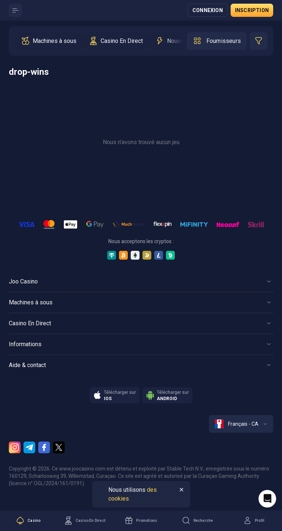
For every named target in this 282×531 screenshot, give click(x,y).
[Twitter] (59, 447)
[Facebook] (44, 447)
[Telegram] (29, 447)
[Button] (15, 10)
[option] (49, 41)
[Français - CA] (241, 424)
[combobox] (241, 424)
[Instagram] (15, 447)
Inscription (252, 10)
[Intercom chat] (267, 499)
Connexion (207, 10)
